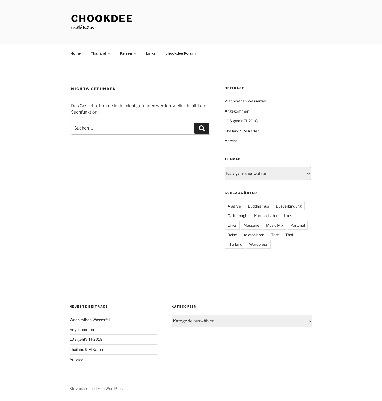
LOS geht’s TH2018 (241, 121)
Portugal (297, 225)
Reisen (128, 53)
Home (76, 53)
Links (151, 53)
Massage (251, 225)
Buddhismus (258, 206)
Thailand (101, 53)
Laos (288, 215)
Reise (232, 234)
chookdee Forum (181, 53)
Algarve (234, 206)
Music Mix (275, 225)
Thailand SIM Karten (242, 131)
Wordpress (258, 244)
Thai (289, 234)
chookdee (102, 18)
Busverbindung (289, 206)
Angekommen (237, 111)
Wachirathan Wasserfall (245, 101)
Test (275, 234)
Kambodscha (265, 215)
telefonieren (254, 234)
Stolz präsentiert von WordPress (97, 388)
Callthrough (237, 215)
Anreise (231, 141)
